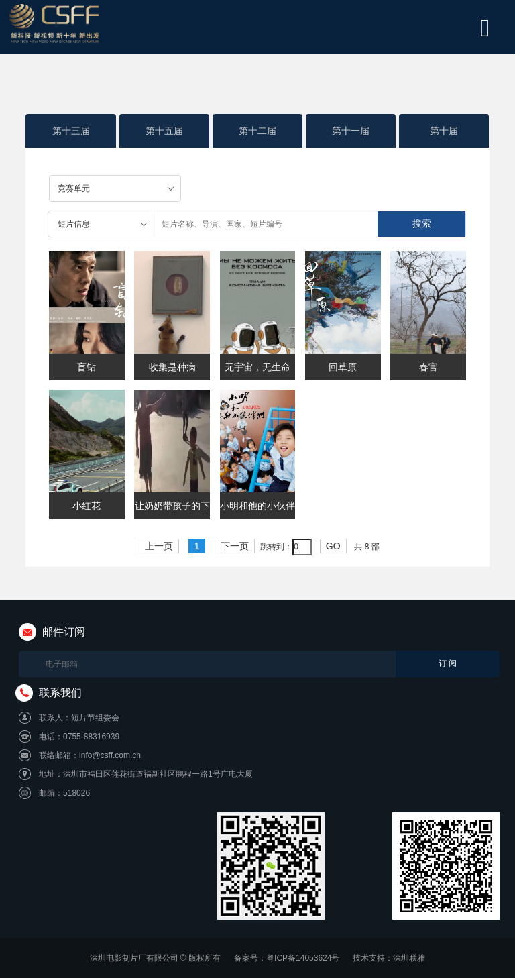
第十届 (444, 130)
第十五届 (164, 130)
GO (333, 546)
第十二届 (257, 130)
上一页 (159, 546)
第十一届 (350, 130)
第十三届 (71, 130)
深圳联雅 (409, 958)
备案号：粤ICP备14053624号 (286, 958)
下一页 (235, 546)
